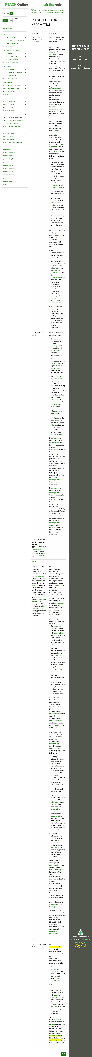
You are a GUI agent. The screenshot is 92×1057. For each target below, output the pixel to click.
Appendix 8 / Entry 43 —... (9, 174)
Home (4, 26)
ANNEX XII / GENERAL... (9, 130)
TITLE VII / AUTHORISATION (10, 56)
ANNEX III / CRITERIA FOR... (9, 91)
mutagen (57, 363)
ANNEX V (5, 98)
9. (63, 1053)
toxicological (55, 183)
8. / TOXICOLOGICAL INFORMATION (13, 117)
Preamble (5, 34)
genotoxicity (54, 54)
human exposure (57, 434)
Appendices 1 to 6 (7, 149)
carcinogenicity (55, 947)
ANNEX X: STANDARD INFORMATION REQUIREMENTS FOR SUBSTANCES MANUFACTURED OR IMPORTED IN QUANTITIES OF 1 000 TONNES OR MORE (47, 12)
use (55, 311)
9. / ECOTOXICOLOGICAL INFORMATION (14, 120)
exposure (61, 309)
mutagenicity (59, 633)
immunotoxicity (57, 300)
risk (55, 466)
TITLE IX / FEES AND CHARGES (10, 63)
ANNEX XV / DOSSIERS (8, 139)
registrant (55, 130)
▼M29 (34, 561)
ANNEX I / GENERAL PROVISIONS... (11, 85)
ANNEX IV (5, 95)
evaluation (54, 185)
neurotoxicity (56, 303)
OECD (41, 556)
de (8, 13)
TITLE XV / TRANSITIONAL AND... (11, 79)
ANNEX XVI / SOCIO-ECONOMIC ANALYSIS (13, 143)
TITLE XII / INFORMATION (9, 69)
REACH (16, 4)
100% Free (80, 945)
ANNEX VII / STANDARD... (9, 104)
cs (4, 13)
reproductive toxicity (57, 913)
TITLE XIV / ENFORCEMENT (9, 75)
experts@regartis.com (80, 68)
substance (54, 203)
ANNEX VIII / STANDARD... (9, 107)
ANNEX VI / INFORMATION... (10, 101)
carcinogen (55, 346)
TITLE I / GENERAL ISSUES (9, 37)
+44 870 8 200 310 (80, 59)
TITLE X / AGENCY (7, 66)
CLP (11, 20)
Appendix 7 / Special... (8, 171)
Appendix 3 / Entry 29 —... (9, 159)
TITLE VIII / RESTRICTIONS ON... (10, 59)
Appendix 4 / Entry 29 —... (9, 162)
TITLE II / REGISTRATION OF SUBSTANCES (13, 40)
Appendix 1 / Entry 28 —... (9, 152)
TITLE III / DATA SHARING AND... (11, 43)
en (11, 13)
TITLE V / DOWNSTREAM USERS (11, 50)
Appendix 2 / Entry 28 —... (9, 155)
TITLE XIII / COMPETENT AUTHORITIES (12, 72)
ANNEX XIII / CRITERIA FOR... (10, 133)
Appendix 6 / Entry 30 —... (9, 168)
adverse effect (54, 443)
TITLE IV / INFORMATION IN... (10, 47)
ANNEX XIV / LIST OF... (8, 136)
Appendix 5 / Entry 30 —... (9, 165)
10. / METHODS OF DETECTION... (12, 123)
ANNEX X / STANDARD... (9, 114)
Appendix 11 (6, 184)
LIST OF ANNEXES (7, 82)
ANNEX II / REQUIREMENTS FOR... (11, 88)
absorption (54, 399)
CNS (56, 775)
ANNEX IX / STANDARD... (9, 111)
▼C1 (33, 939)
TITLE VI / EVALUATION (8, 53)
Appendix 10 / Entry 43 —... (9, 181)
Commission (40, 576)
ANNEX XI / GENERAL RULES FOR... (12, 127)
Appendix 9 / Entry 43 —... (9, 178)
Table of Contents (7, 28)
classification (54, 449)
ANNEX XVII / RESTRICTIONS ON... (11, 146)
